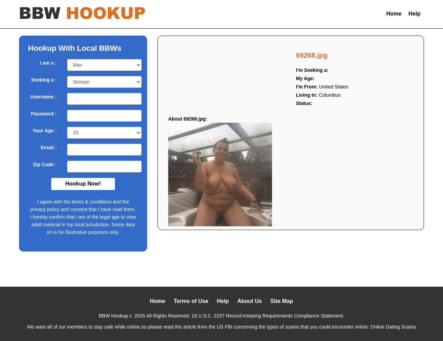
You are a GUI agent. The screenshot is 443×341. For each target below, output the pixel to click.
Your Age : (44, 130)
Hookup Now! (83, 184)
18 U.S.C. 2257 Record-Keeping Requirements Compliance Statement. (267, 316)
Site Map (281, 301)
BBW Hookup (113, 316)
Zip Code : (44, 164)
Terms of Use (191, 301)
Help (414, 14)
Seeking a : (44, 80)
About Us (249, 301)
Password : (44, 113)
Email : (49, 147)
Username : (43, 97)
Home (393, 14)
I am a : (48, 63)
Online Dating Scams (393, 327)
